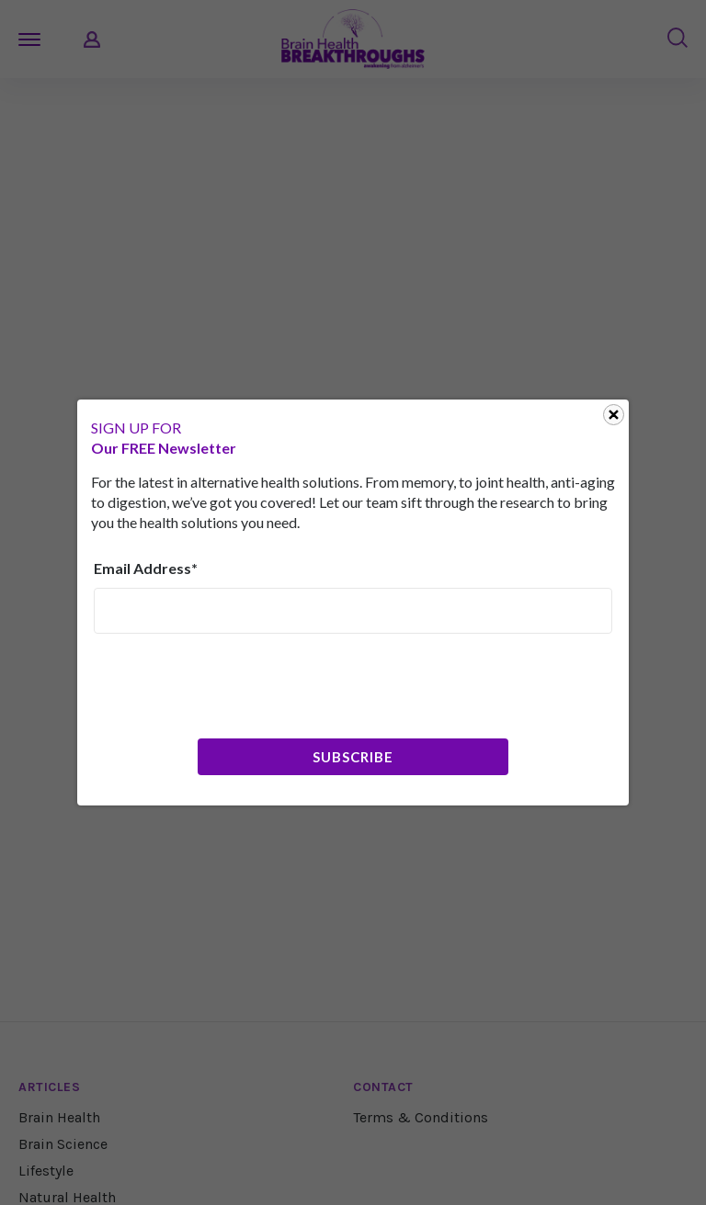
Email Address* (146, 568)
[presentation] (233, 684)
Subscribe (353, 757)
